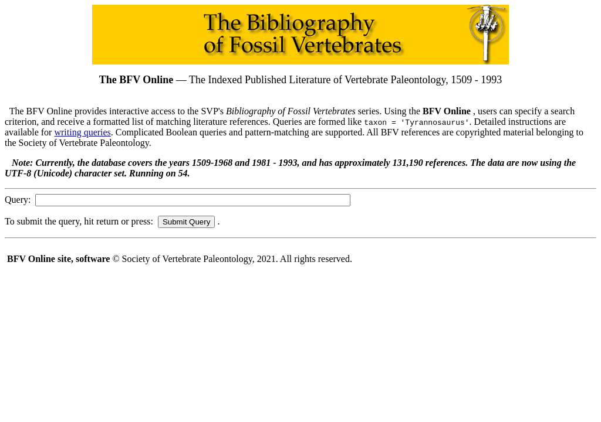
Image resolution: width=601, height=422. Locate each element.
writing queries (82, 132)
